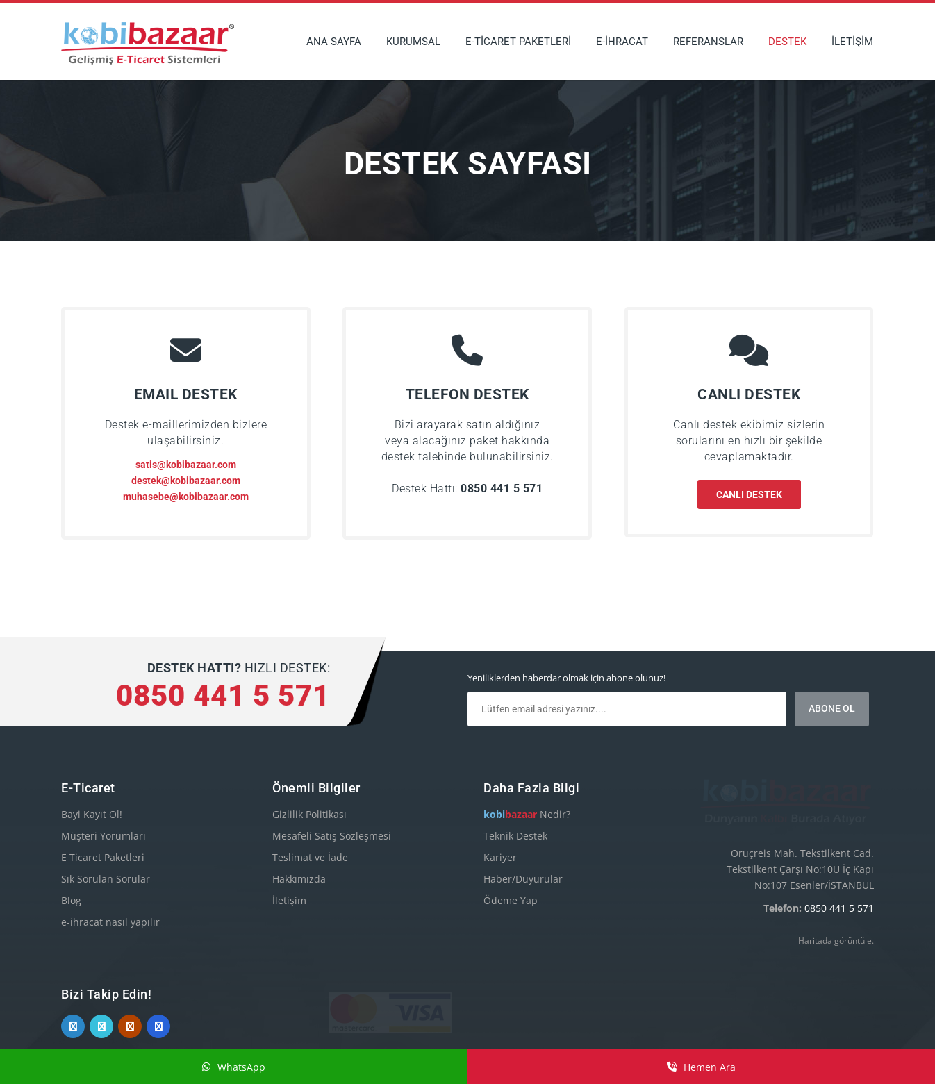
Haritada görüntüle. (836, 906)
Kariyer (500, 857)
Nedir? (526, 814)
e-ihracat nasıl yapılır (110, 921)
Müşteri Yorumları (103, 835)
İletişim (289, 900)
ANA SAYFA (333, 41)
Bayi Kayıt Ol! (91, 814)
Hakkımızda (299, 878)
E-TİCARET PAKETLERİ (518, 41)
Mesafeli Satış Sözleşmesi (331, 835)
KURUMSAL (413, 41)
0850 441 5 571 (839, 874)
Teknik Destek (515, 835)
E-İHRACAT (622, 41)
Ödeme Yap (510, 900)
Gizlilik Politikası (309, 814)
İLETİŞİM (852, 41)
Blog (71, 900)
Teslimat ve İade (310, 857)
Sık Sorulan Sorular (105, 878)
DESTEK (787, 41)
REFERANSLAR (708, 41)
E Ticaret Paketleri (102, 857)
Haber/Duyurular (523, 878)
